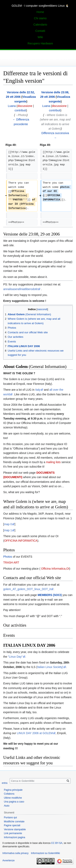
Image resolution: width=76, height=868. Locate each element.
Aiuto (6, 805)
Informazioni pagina (14, 837)
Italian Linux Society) (50, 667)
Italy (38, 389)
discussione (24, 106)
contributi (20, 110)
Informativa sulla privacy (15, 853)
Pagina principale (13, 789)
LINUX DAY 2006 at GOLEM (35, 733)
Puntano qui (10, 817)
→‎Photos (21, 115)
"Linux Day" (15, 656)
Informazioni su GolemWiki (45, 853)
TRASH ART (11, 562)
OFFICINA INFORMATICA (20, 540)
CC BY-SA (56, 843)
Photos (7, 556)
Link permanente (13, 833)
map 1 (8, 530)
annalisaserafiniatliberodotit (20, 289)
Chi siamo (40, 18)
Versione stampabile (15, 829)
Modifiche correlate (14, 821)
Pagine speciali (12, 825)
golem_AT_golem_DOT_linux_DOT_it (27, 589)
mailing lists (53, 462)
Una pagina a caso (14, 801)
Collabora (9, 793)
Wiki (40, 37)
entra (4, 783)
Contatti (40, 30)
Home (40, 12)
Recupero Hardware (40, 43)
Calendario (40, 24)
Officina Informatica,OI (54, 568)
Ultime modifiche (13, 797)
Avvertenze (8, 860)
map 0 (8, 524)
